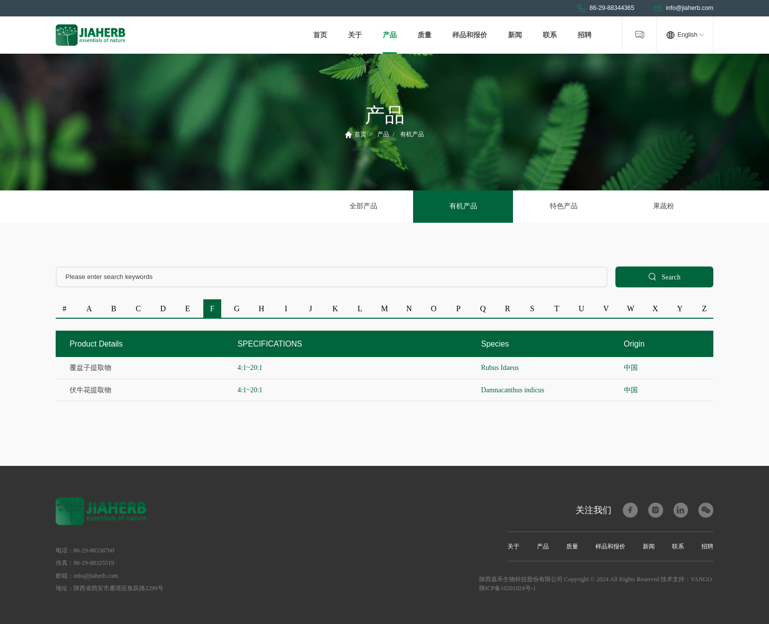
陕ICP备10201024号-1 (507, 588)
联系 (550, 35)
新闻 (515, 35)
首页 (320, 35)
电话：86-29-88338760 (85, 550)
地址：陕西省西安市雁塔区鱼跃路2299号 (110, 588)
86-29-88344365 (605, 8)
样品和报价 (469, 35)
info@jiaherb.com (683, 8)
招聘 (585, 35)
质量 (424, 35)
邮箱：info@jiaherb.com (87, 575)
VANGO (701, 579)
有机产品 (412, 134)
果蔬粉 (663, 206)
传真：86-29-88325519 (85, 562)
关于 (355, 35)
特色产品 (563, 206)
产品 (390, 35)
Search (664, 276)
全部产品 (363, 206)
